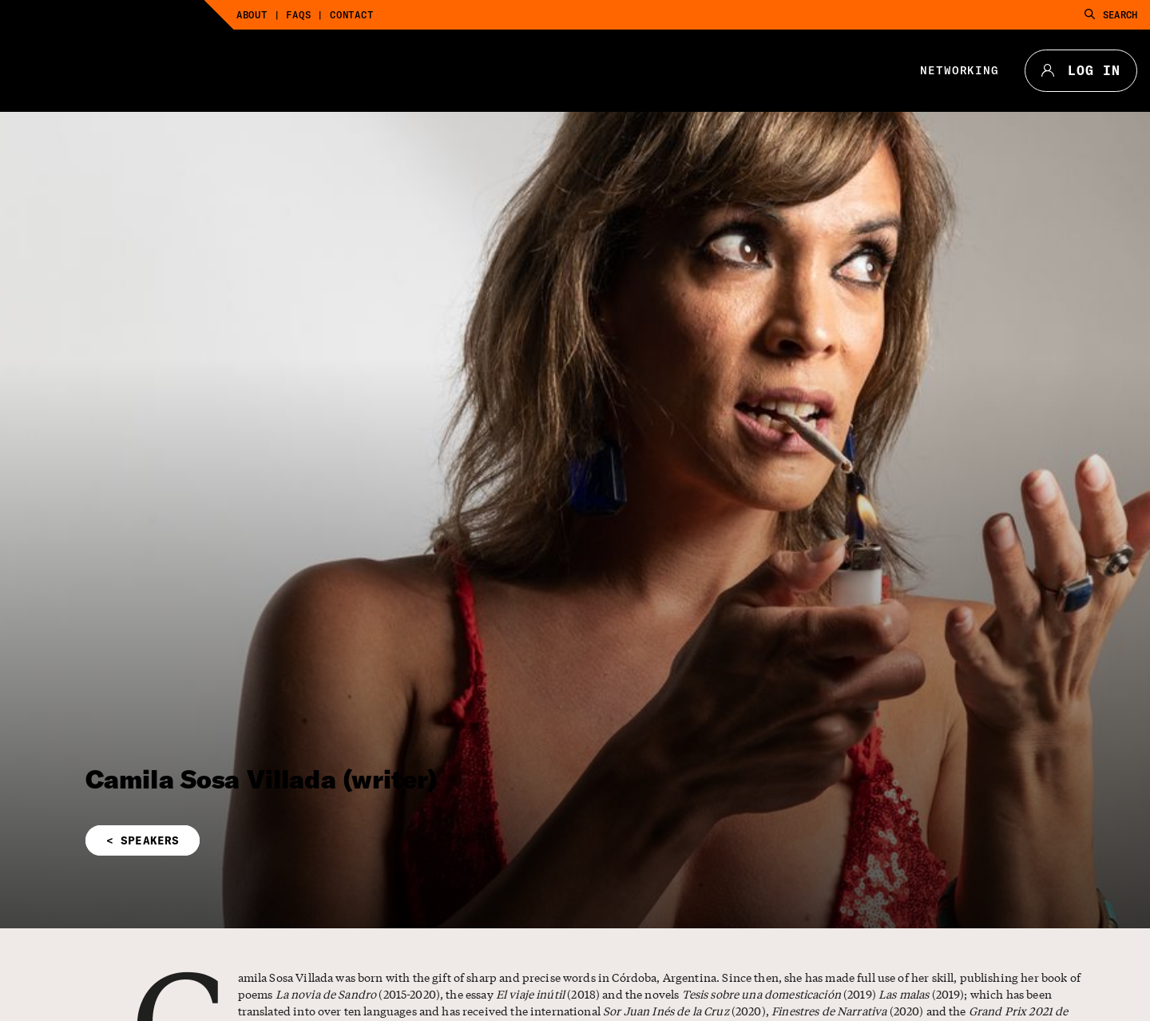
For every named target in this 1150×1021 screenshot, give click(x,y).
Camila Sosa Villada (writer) (261, 779)
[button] (399, 840)
